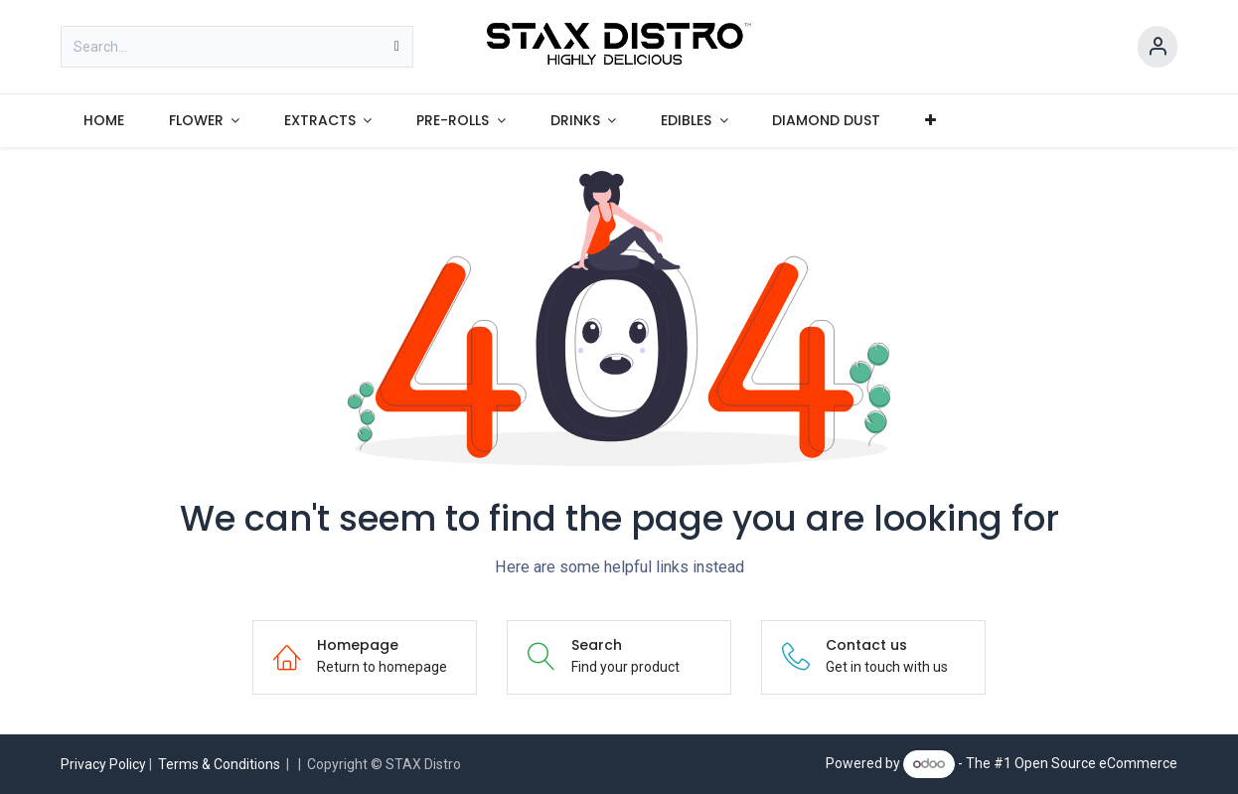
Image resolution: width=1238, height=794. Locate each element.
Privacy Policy (103, 764)
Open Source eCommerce (1095, 763)
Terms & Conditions (219, 764)
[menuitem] (103, 120)
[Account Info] (1157, 47)
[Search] (397, 47)
